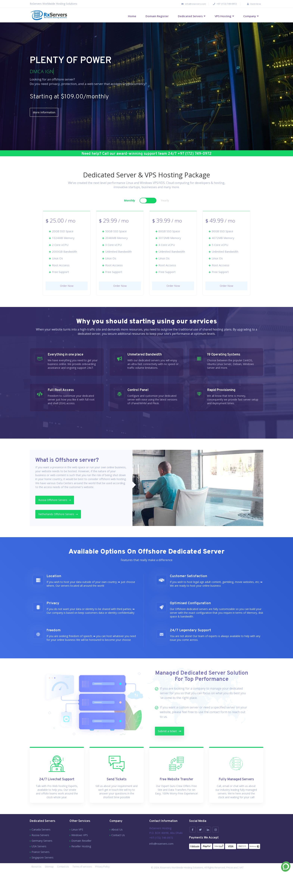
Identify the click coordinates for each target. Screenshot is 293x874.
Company (249, 16)
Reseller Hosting (81, 847)
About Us (117, 830)
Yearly (165, 201)
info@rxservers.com (187, 3)
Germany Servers (42, 841)
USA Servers (39, 847)
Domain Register (157, 16)
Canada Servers (41, 830)
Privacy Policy (109, 868)
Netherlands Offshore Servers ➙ (62, 515)
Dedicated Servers (190, 16)
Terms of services (87, 868)
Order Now (66, 286)
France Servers (41, 852)
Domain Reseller (81, 841)
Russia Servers (40, 835)
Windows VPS (79, 835)
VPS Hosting (223, 16)
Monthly (129, 201)
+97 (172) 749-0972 (221, 3)
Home (132, 16)
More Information (49, 112)
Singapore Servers (42, 858)
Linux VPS (77, 830)
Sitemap (51, 868)
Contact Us (118, 835)
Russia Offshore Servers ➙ (58, 501)
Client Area (251, 3)
